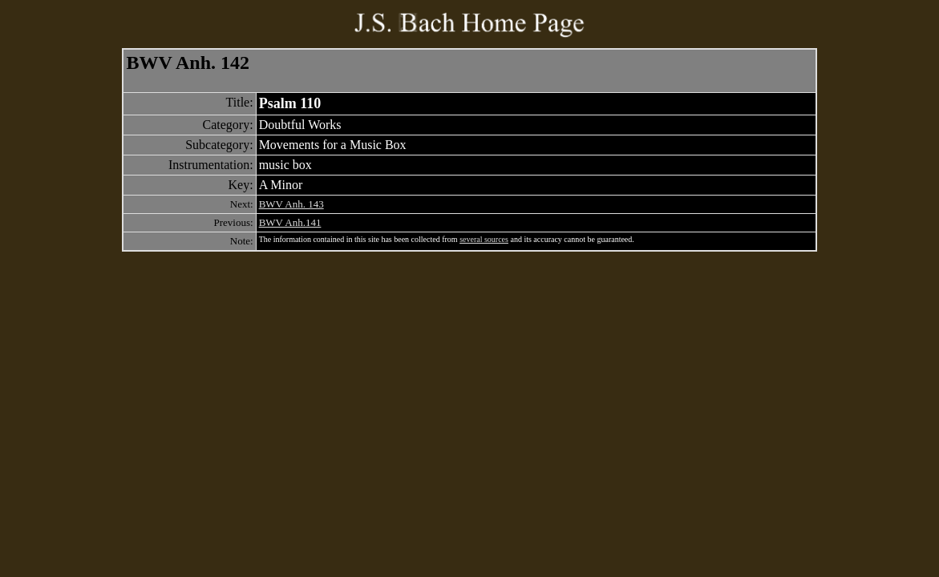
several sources (483, 239)
